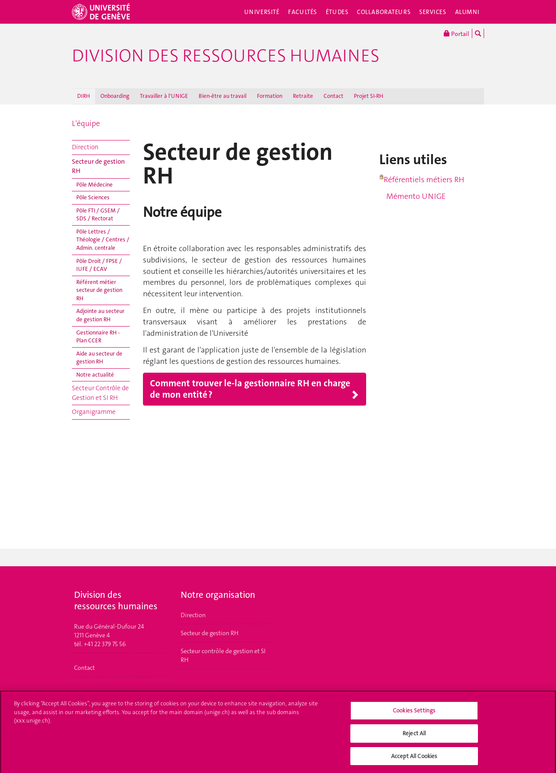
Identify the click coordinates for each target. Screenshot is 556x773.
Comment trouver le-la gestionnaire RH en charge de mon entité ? (250, 389)
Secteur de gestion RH (98, 166)
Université (262, 12)
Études (337, 12)
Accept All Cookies (414, 759)
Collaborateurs (383, 12)
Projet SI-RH (368, 96)
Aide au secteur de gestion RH (99, 358)
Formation (269, 96)
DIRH (83, 96)
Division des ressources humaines (225, 55)
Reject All (414, 737)
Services (432, 12)
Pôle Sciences (93, 197)
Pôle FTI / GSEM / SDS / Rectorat (98, 215)
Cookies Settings (414, 714)
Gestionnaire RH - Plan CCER (98, 337)
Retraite (303, 96)
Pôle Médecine (94, 184)
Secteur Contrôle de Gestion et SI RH (100, 393)
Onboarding (114, 96)
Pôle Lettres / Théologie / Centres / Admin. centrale (102, 240)
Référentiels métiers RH (424, 179)
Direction (85, 147)
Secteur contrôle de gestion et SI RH (223, 655)
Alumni (467, 12)
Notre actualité (95, 374)
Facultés (302, 12)
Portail (456, 33)
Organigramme (94, 411)
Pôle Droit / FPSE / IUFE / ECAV (99, 265)
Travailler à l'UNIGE (164, 96)
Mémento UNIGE (412, 196)
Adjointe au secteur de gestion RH (100, 315)
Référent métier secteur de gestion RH (99, 290)
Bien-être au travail (222, 96)
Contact (333, 96)
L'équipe (86, 123)
